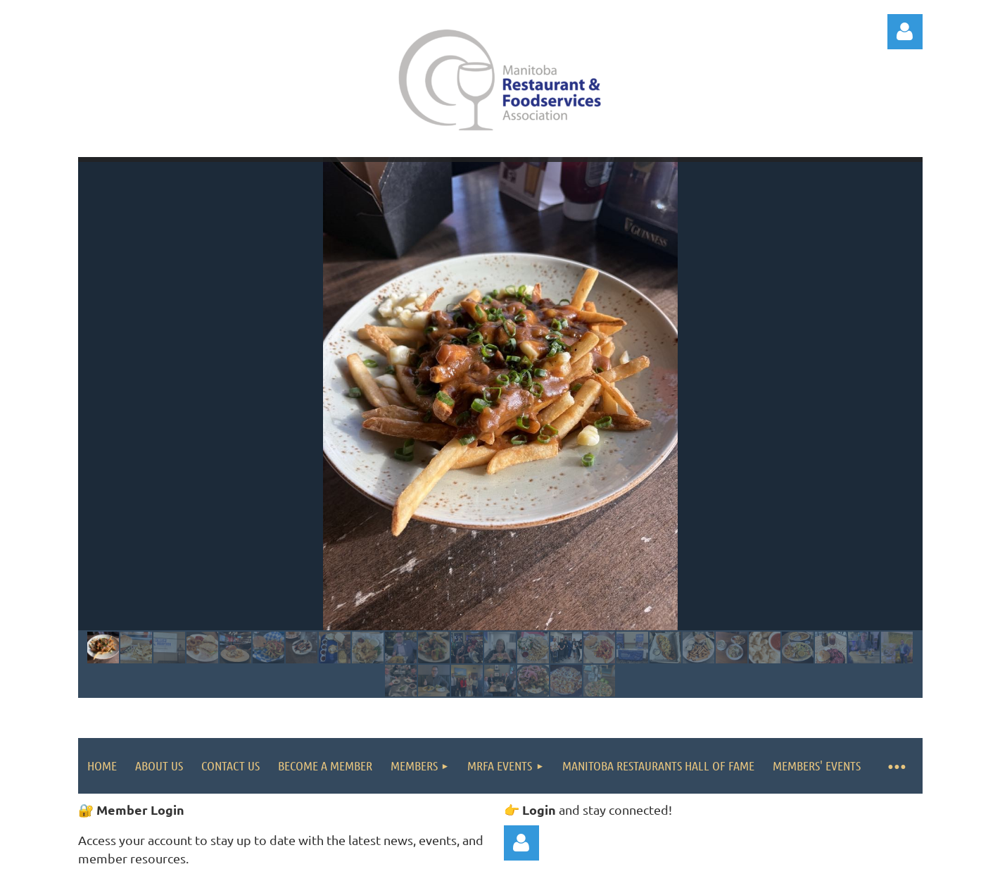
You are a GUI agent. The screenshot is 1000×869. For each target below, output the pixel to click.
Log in (905, 31)
